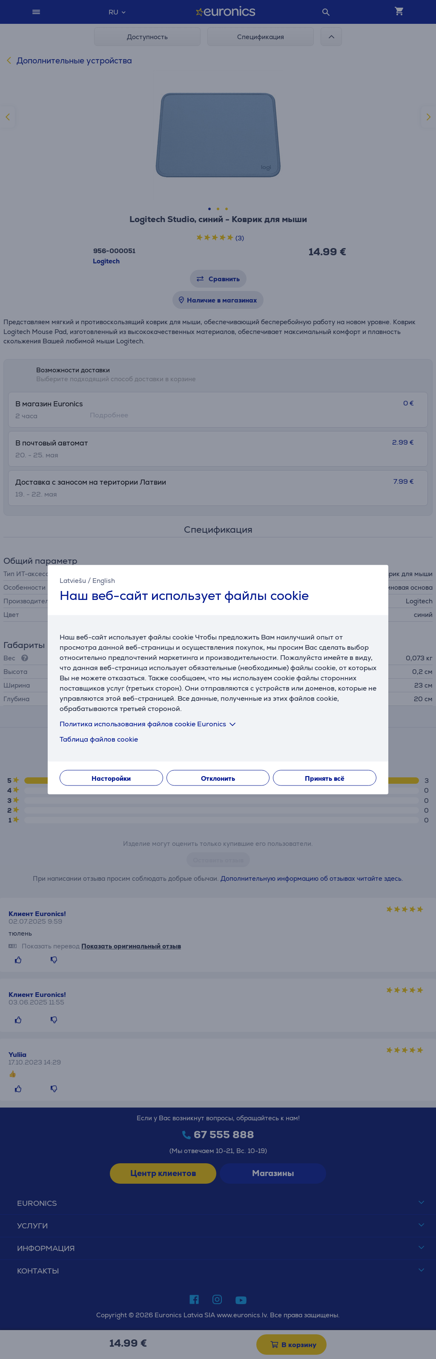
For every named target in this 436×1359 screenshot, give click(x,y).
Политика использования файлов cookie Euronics (149, 723)
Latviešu (73, 581)
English (103, 581)
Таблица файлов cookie (99, 738)
